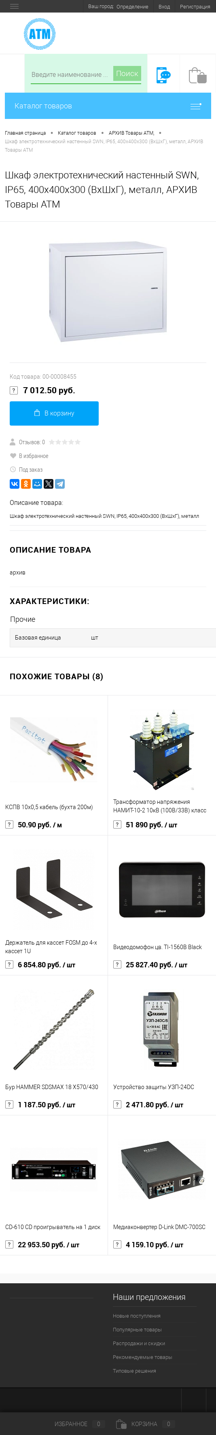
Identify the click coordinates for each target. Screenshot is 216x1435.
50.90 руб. (33, 824)
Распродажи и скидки (139, 1343)
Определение (132, 7)
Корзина (145, 1424)
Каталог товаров (108, 106)
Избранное (73, 1424)
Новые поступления (137, 1316)
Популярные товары (137, 1330)
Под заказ (26, 469)
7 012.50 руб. (42, 390)
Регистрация (195, 7)
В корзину (54, 413)
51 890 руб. (145, 824)
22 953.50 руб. (42, 1244)
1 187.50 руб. (40, 1104)
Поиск (127, 73)
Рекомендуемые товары (142, 1357)
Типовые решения (134, 1371)
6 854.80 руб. (40, 964)
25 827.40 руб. (150, 964)
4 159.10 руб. (148, 1244)
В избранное (29, 455)
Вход (164, 7)
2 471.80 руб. (148, 1104)
